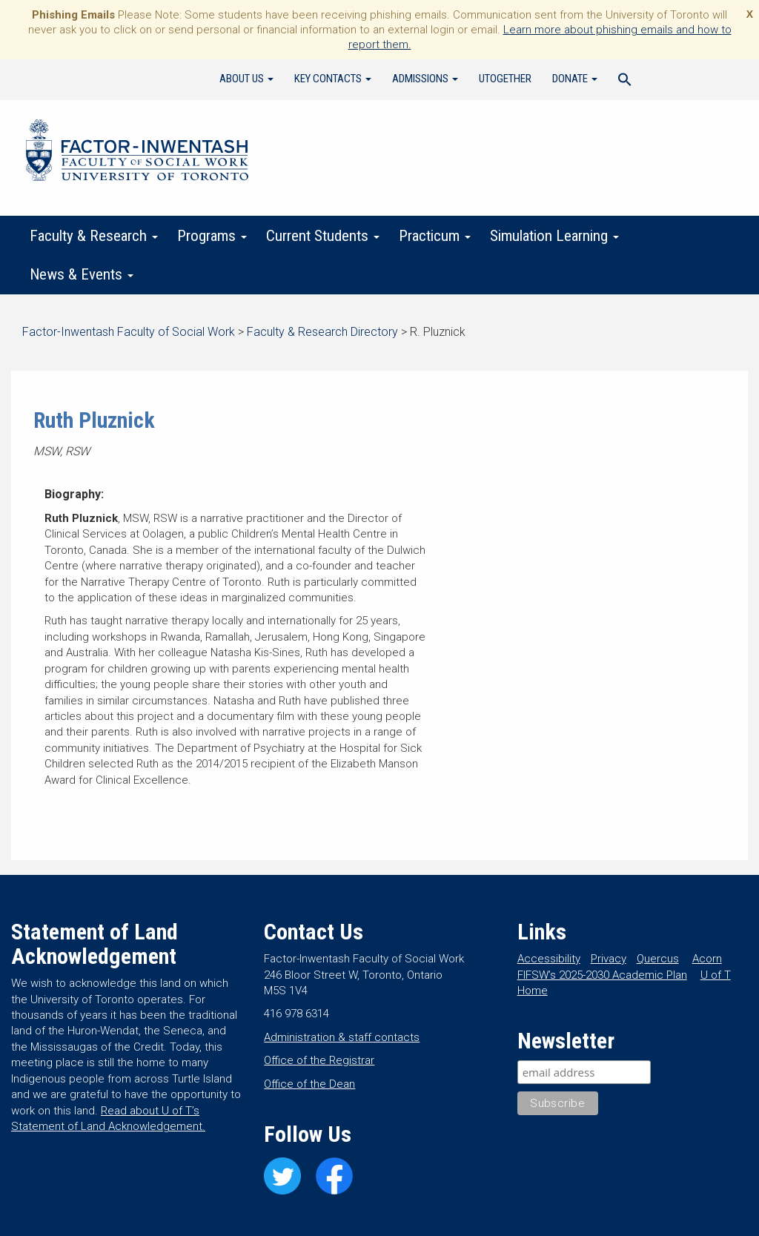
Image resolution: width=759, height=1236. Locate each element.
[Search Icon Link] (624, 81)
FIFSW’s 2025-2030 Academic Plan (602, 975)
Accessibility (548, 958)
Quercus (658, 958)
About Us (246, 78)
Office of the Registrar (319, 1060)
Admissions (425, 78)
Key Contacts (332, 78)
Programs (212, 236)
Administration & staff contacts (342, 1037)
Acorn (707, 958)
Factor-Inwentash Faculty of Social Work (137, 152)
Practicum (435, 236)
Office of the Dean (309, 1084)
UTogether (505, 78)
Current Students (323, 236)
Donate (574, 78)
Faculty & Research (94, 236)
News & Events (81, 274)
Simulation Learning (554, 236)
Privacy (608, 958)
